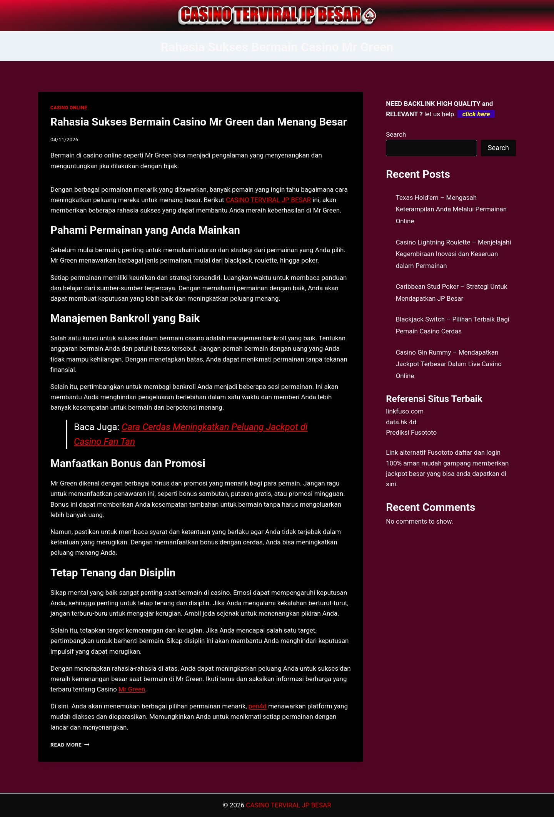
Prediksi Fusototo (411, 432)
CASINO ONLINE (68, 107)
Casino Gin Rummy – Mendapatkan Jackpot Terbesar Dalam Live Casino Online (449, 364)
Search (396, 134)
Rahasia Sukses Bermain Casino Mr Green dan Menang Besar (198, 122)
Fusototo (440, 452)
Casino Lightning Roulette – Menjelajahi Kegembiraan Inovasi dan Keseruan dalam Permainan (453, 254)
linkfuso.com (405, 411)
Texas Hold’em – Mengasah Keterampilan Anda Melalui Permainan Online (451, 209)
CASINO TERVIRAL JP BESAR (288, 805)
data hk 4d (401, 422)
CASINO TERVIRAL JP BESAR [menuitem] (268, 200)
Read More (70, 745)
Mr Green (131, 689)
